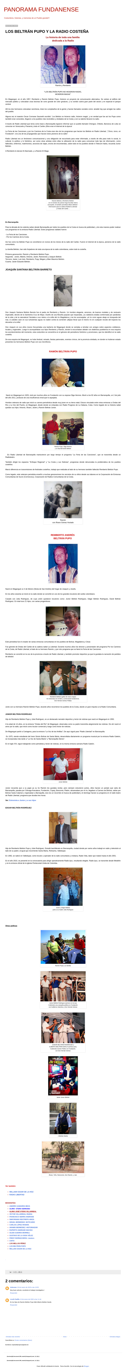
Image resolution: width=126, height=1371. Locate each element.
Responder (13, 1293)
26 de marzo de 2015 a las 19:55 (28, 1287)
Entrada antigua (115, 1336)
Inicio (64, 1336)
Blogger (86, 1366)
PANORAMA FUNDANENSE (41, 9)
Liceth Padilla (15, 1299)
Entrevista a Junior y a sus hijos (22, 800)
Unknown (13, 1287)
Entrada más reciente (13, 1336)
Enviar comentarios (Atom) (23, 1340)
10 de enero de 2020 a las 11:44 (30, 1299)
